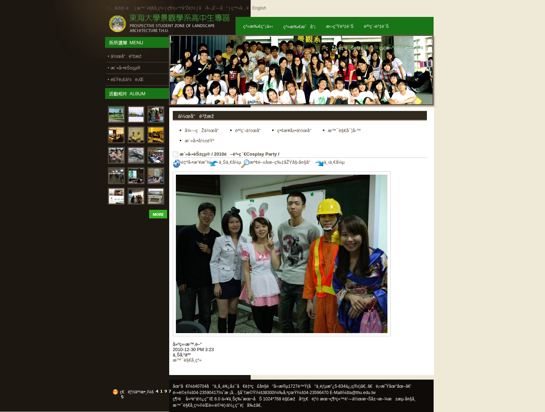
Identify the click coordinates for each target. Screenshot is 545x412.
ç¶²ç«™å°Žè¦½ (181, 8)
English (259, 8)
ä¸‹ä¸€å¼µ (329, 162)
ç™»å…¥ (240, 8)
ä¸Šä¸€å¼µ (225, 162)
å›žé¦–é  (124, 8)
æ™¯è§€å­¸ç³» (151, 8)
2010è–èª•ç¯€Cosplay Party (245, 154)
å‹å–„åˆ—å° (213, 8)
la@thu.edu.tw (362, 392)
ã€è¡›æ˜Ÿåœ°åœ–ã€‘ (389, 386)
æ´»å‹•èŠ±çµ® (195, 154)
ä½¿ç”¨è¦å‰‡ (241, 405)
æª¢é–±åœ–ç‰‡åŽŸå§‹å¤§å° (277, 162)
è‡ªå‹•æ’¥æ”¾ (191, 162)
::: (109, 7)
